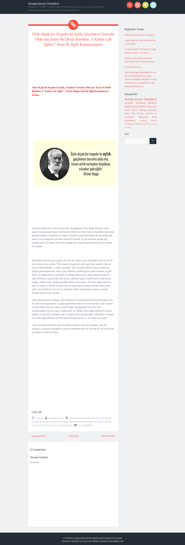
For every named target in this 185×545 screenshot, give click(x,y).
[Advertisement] (73, 66)
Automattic (76, 540)
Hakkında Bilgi (56, 417)
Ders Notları (137, 113)
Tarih (127, 113)
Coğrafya (143, 120)
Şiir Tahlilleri (137, 124)
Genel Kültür (139, 106)
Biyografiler (151, 106)
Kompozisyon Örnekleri (43, 4)
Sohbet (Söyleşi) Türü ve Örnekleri (140, 35)
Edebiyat (152, 102)
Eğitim (128, 106)
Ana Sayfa (73, 434)
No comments (85, 424)
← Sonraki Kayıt (37, 434)
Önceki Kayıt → (109, 434)
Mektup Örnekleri (148, 110)
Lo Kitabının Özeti (133, 67)
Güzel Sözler (131, 110)
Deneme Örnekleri (135, 102)
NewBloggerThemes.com (112, 540)
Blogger (118, 537)
